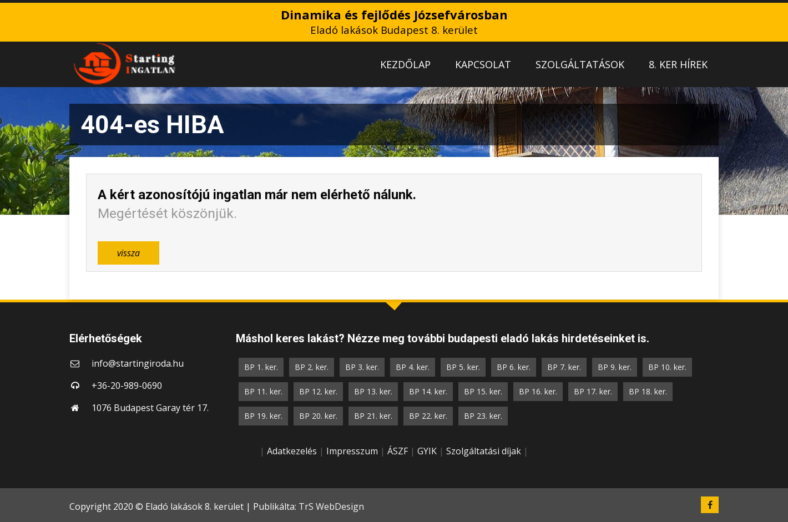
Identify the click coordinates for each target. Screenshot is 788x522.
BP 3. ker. (362, 367)
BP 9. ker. (615, 367)
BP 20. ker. (318, 415)
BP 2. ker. (312, 367)
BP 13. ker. (373, 391)
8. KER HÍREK (678, 64)
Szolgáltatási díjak (483, 451)
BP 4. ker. (413, 367)
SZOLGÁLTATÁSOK (580, 64)
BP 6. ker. (514, 367)
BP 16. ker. (538, 391)
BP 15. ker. (483, 391)
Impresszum (352, 451)
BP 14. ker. (428, 391)
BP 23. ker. (483, 415)
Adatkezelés (292, 451)
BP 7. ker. (564, 367)
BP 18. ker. (648, 391)
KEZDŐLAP (405, 64)
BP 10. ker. (667, 367)
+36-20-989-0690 (127, 385)
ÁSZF (397, 451)
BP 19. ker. (263, 415)
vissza (128, 253)
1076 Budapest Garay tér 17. (150, 408)
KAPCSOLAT (483, 64)
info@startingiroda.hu (138, 363)
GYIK (427, 451)
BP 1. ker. (261, 367)
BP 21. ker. (373, 415)
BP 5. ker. (463, 367)
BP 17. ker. (593, 391)
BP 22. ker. (428, 415)
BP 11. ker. (263, 391)
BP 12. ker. (318, 391)
